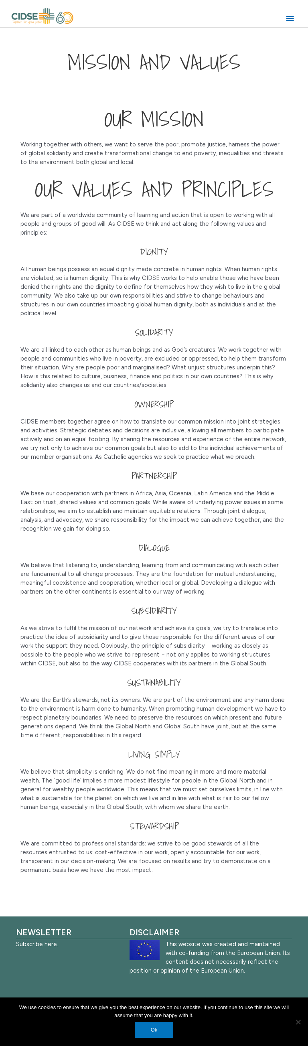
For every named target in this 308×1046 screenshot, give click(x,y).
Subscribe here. (37, 944)
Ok (154, 1030)
